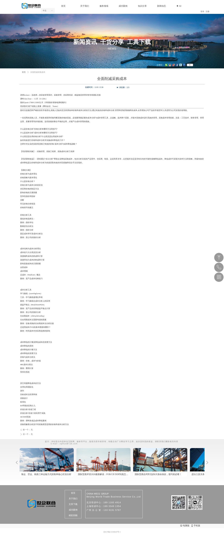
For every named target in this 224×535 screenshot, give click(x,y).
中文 (45, 11)
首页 (24, 72)
